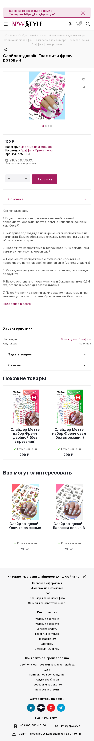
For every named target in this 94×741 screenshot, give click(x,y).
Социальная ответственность (47, 603)
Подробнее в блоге (17, 303)
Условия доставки (47, 618)
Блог (47, 593)
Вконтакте (31, 708)
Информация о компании (47, 588)
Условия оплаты (47, 628)
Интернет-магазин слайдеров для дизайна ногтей (47, 576)
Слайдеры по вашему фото (47, 598)
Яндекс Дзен (41, 708)
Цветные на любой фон (37, 146)
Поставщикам (47, 638)
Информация (47, 612)
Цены (47, 669)
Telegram (61, 708)
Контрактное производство (47, 658)
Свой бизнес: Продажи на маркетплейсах (47, 664)
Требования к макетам (47, 684)
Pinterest (51, 708)
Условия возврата (47, 623)
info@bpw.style (70, 725)
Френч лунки (44, 150)
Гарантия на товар (47, 633)
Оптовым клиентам (47, 648)
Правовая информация (47, 583)
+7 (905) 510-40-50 (33, 725)
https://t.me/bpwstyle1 (39, 14)
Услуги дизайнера (47, 679)
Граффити (27, 150)
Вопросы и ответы (47, 689)
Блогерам (47, 643)
